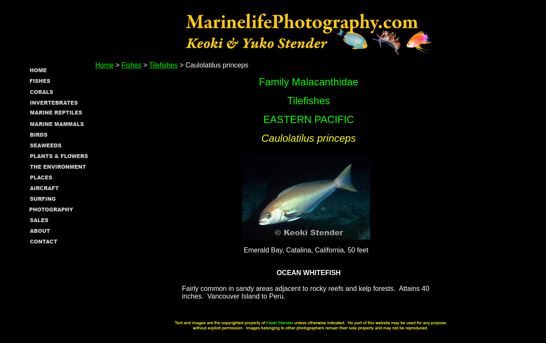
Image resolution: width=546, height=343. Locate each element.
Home (105, 65)
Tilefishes (163, 65)
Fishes (131, 65)
